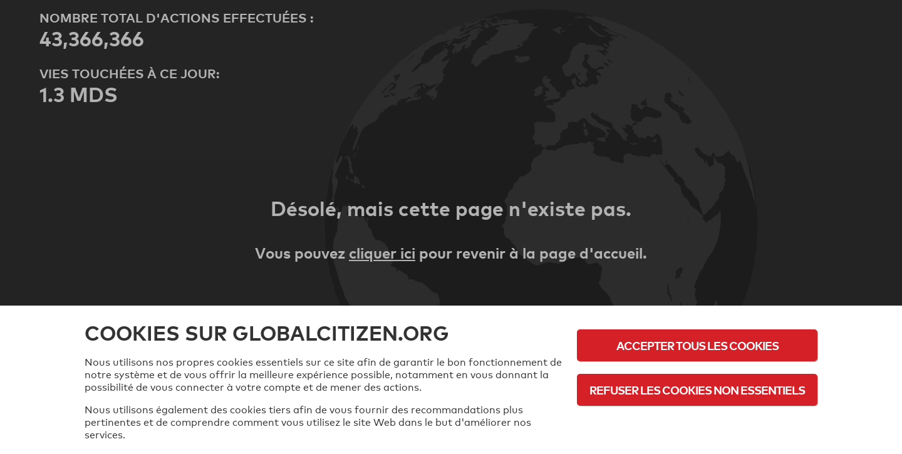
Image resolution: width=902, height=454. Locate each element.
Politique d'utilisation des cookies (697, 424)
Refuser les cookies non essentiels (697, 390)
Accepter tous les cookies (697, 345)
